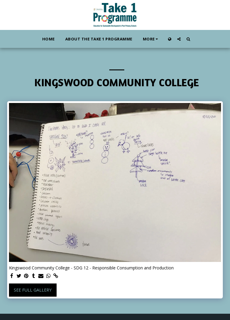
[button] (179, 39)
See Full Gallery (33, 290)
